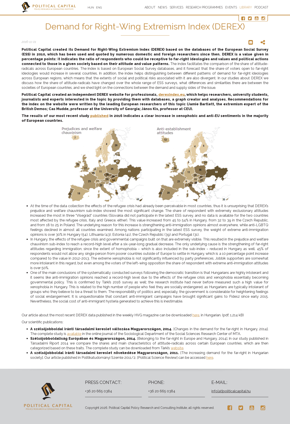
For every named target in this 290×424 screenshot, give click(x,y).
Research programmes (204, 7)
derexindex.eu (171, 95)
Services (176, 7)
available (74, 334)
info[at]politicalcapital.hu (231, 391)
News (162, 7)
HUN (91, 7)
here (195, 315)
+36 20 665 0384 (98, 391)
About (150, 7)
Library (246, 7)
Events (231, 7)
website (177, 348)
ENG (99, 7)
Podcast (261, 7)
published (99, 116)
